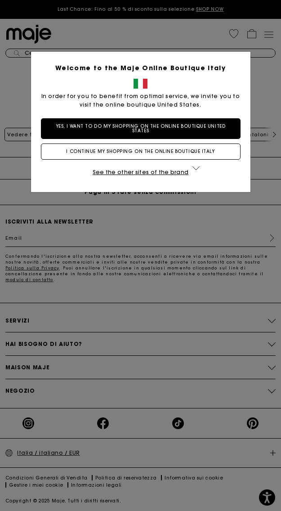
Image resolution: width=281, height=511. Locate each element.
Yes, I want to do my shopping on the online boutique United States (140, 128)
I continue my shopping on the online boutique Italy (140, 151)
